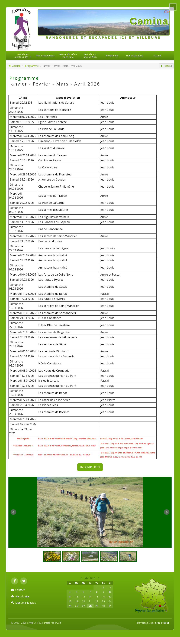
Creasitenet (162, 622)
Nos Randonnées (45, 55)
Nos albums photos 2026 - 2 (23, 55)
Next (166, 512)
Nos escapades (134, 55)
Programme (112, 55)
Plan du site (20, 596)
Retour (166, 65)
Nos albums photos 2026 (90, 55)
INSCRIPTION (90, 467)
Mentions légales (23, 602)
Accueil (157, 55)
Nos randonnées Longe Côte (68, 55)
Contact (18, 590)
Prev (13, 512)
